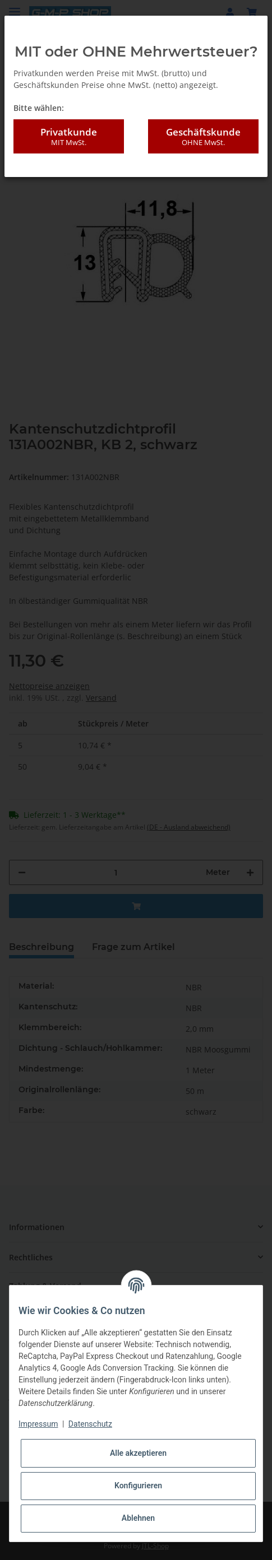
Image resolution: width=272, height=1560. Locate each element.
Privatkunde (68, 136)
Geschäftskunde (203, 136)
